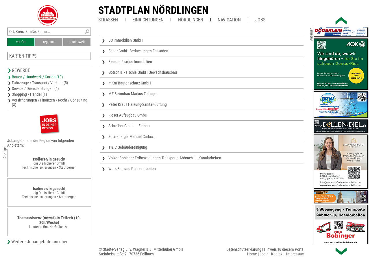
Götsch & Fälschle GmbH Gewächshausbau (142, 72)
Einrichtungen (148, 20)
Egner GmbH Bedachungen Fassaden (138, 51)
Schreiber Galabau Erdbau (129, 126)
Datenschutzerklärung (243, 249)
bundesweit (77, 42)
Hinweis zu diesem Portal (284, 249)
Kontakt (277, 254)
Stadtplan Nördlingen (153, 10)
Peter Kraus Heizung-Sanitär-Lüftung (137, 104)
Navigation (229, 20)
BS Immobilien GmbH (125, 40)
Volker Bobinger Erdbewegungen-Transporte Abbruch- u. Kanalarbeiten (164, 158)
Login (264, 254)
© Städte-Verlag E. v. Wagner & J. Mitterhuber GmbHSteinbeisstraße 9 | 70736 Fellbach (141, 251)
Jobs (260, 20)
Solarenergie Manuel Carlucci (131, 136)
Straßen (108, 20)
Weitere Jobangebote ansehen (40, 241)
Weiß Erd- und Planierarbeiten (132, 168)
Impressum (295, 254)
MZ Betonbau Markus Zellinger (133, 93)
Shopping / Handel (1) (29, 94)
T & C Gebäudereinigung (127, 147)
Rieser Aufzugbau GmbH (127, 115)
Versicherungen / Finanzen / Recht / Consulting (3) (49, 102)
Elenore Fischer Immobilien (130, 61)
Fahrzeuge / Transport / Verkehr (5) (40, 82)
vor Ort (21, 42)
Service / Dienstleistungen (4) (35, 88)
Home (252, 254)
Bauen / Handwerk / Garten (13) (37, 77)
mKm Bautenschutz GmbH (129, 83)
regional (49, 42)
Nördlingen (190, 20)
